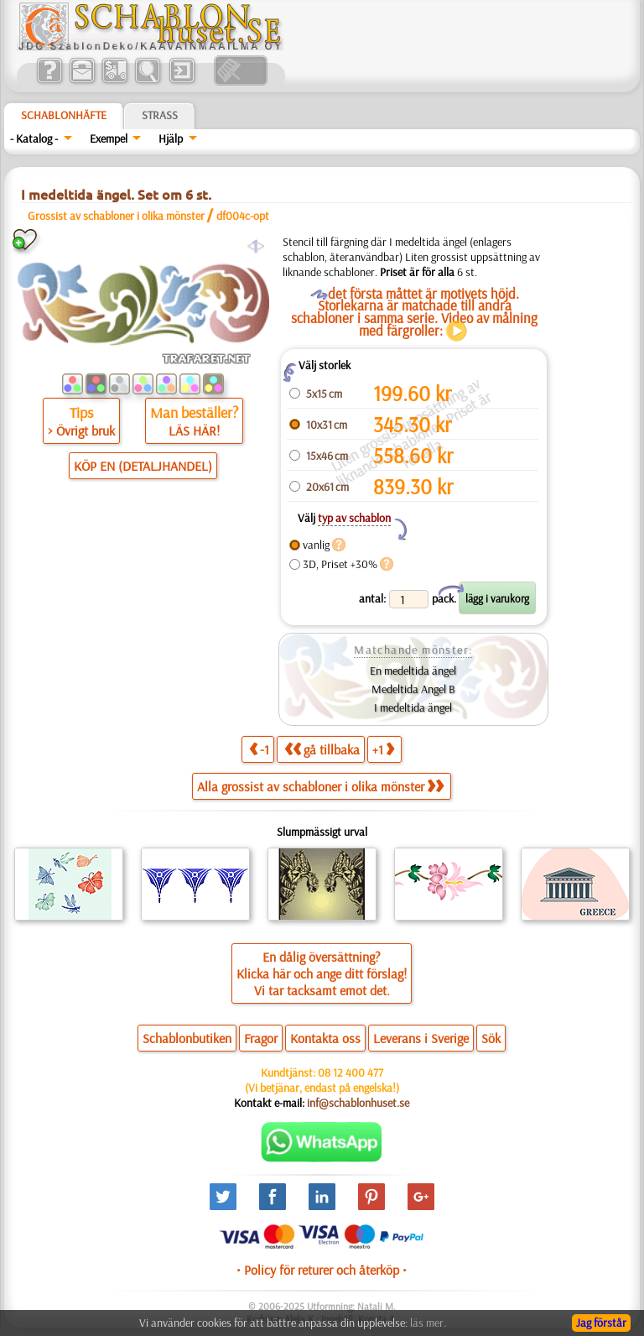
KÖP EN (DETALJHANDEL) (143, 465)
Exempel (108, 138)
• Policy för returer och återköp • (321, 1269)
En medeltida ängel (413, 670)
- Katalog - (34, 138)
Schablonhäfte (63, 115)
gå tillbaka (322, 749)
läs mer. (428, 1322)
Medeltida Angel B (413, 689)
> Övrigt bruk (81, 430)
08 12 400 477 (350, 1072)
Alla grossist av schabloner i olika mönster (320, 786)
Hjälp (170, 138)
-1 (259, 749)
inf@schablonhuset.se (358, 1102)
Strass (160, 115)
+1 (383, 749)
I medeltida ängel (413, 707)
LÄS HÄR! (194, 430)
